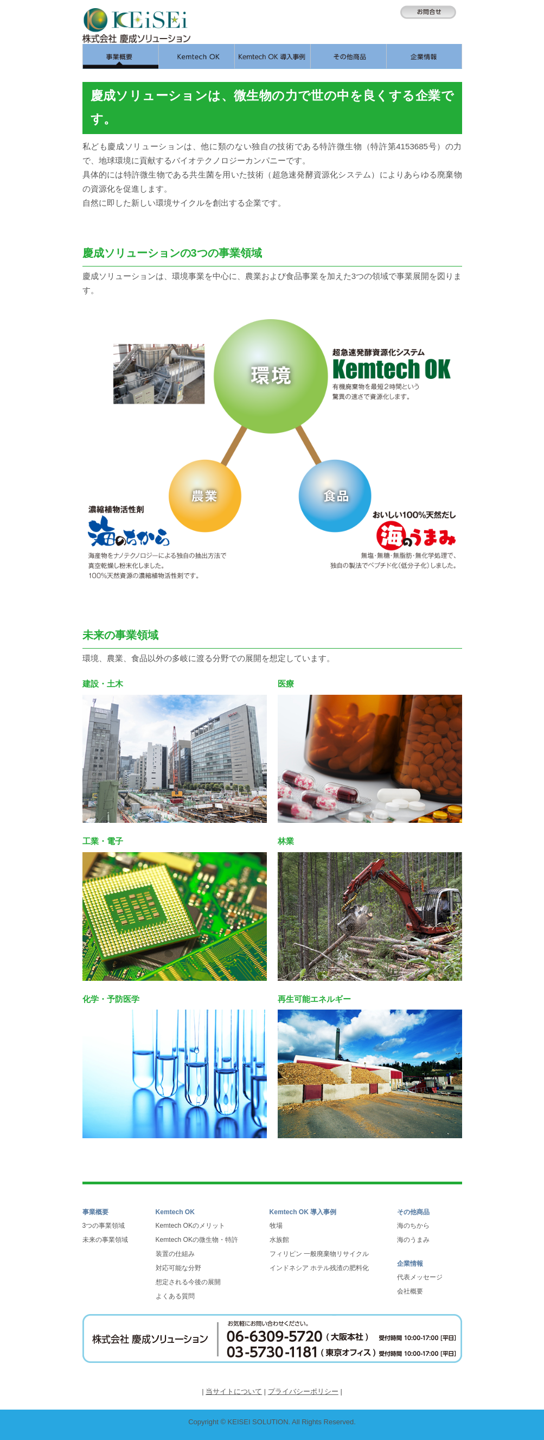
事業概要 (95, 1212)
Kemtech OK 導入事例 (303, 1212)
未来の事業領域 (105, 1240)
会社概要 (410, 1291)
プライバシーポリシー (303, 1391)
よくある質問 (175, 1296)
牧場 (276, 1225)
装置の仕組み (175, 1254)
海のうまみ (413, 1240)
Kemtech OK (175, 1212)
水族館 (279, 1240)
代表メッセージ (420, 1277)
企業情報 (410, 1263)
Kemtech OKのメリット (190, 1225)
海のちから (413, 1225)
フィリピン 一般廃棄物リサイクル (319, 1254)
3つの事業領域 (103, 1225)
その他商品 (413, 1212)
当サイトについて (234, 1391)
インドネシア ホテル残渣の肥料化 (319, 1268)
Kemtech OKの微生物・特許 (197, 1240)
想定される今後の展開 (188, 1282)
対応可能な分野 (178, 1268)
